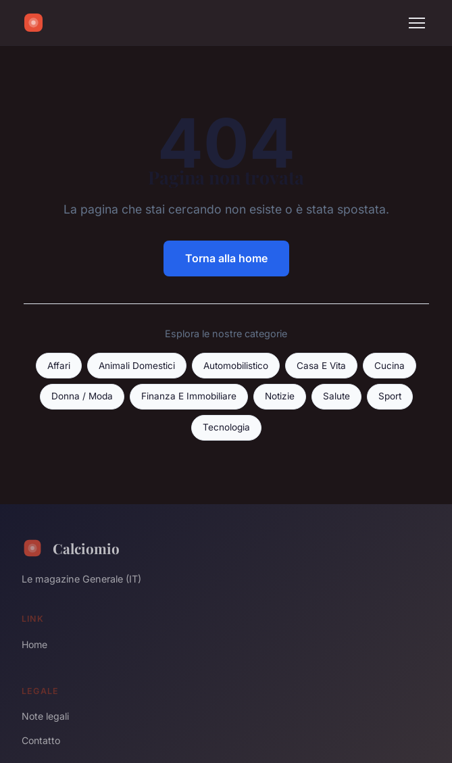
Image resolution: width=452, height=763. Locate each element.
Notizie (280, 396)
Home (34, 644)
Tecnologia (226, 427)
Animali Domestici (137, 365)
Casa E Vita (321, 365)
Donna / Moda (82, 396)
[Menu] (416, 23)
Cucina (389, 365)
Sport (389, 396)
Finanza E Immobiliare (188, 396)
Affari (58, 365)
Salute (336, 396)
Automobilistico (235, 365)
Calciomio (71, 548)
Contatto (41, 740)
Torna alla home (226, 258)
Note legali (45, 716)
